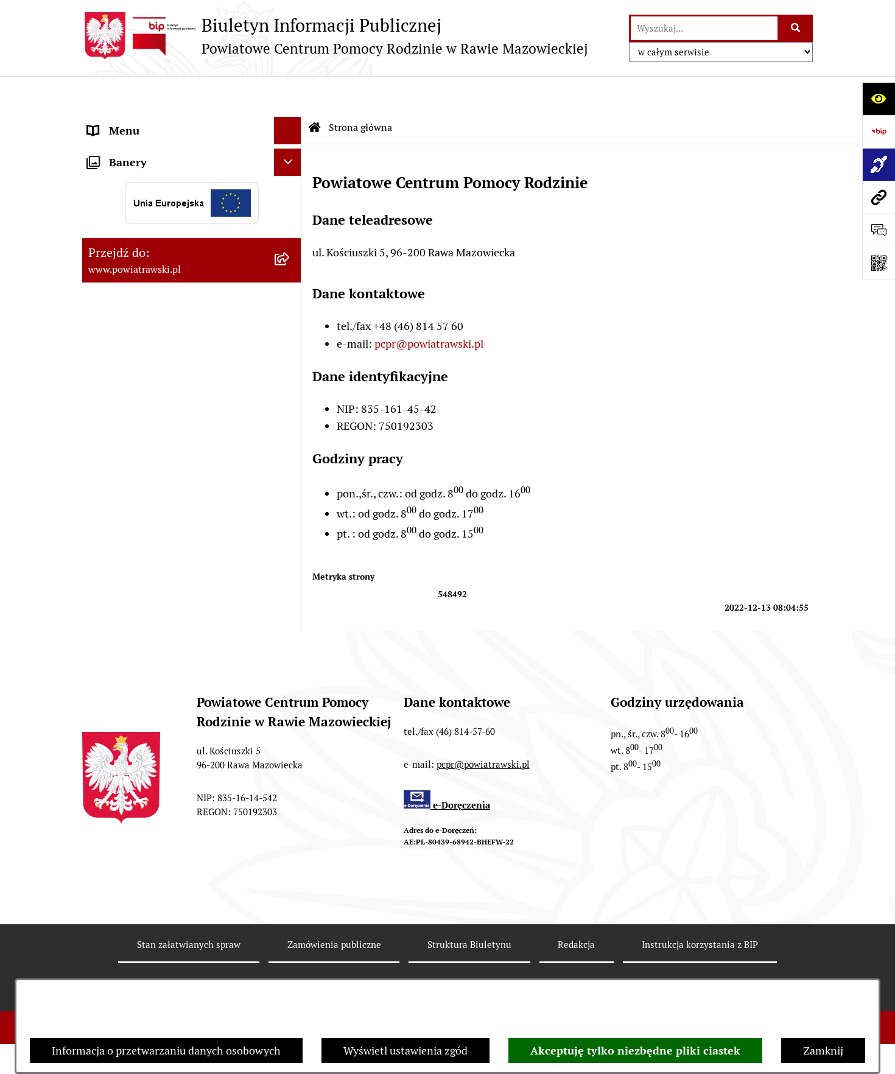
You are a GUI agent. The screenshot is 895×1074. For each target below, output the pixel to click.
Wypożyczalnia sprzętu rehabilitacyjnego (143, 349)
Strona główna (123, 121)
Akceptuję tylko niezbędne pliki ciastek (635, 1051)
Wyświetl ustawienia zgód (405, 1051)
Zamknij (823, 1051)
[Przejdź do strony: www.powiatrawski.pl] (878, 197)
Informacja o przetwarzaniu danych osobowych (166, 1051)
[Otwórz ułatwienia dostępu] (878, 98)
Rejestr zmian (188, 976)
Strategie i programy (137, 204)
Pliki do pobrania (128, 439)
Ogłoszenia (115, 231)
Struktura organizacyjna (146, 176)
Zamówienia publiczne (142, 258)
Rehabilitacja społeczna (145, 384)
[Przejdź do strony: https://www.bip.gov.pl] (878, 131)
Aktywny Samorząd (135, 286)
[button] (290, 231)
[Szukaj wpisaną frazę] (796, 28)
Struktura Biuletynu (469, 932)
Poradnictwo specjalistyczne (156, 412)
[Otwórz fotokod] (878, 263)
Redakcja (576, 932)
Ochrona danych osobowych (156, 467)
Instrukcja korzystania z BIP (700, 932)
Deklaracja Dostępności (312, 976)
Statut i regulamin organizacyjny (166, 149)
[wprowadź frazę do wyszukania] (704, 28)
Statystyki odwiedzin (451, 976)
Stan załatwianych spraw (188, 932)
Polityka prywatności (692, 976)
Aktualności (116, 313)
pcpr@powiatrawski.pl (428, 307)
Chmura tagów (571, 976)
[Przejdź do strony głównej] (335, 36)
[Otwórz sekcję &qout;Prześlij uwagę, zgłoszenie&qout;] (878, 230)
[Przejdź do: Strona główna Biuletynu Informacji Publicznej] (314, 91)
